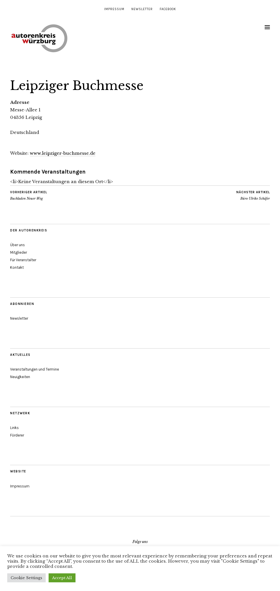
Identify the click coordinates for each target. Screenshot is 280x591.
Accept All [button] (62, 577)
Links (14, 428)
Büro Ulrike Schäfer (253, 195)
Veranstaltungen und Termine (34, 369)
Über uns (17, 245)
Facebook (168, 9)
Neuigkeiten (20, 377)
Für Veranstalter (23, 260)
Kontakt (17, 267)
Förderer (17, 435)
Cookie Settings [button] (26, 577)
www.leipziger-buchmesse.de (62, 153)
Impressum (114, 9)
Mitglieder (18, 252)
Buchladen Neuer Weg (28, 195)
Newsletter (142, 9)
